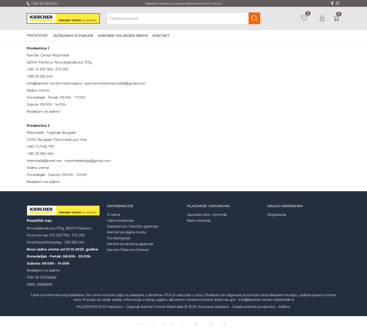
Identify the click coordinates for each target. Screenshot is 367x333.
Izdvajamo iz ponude (73, 36)
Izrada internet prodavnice (253, 307)
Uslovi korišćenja (120, 220)
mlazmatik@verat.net (44, 161)
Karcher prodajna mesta (126, 232)
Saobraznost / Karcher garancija (132, 226)
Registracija (276, 215)
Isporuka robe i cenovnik (207, 215)
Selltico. (284, 307)
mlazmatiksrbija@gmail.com (88, 161)
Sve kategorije (118, 238)
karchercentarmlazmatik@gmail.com (115, 83)
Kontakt (161, 36)
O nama (113, 215)
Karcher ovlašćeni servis (123, 36)
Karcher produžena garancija (130, 244)
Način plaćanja (198, 220)
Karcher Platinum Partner (128, 250)
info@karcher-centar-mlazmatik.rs (54, 83)
